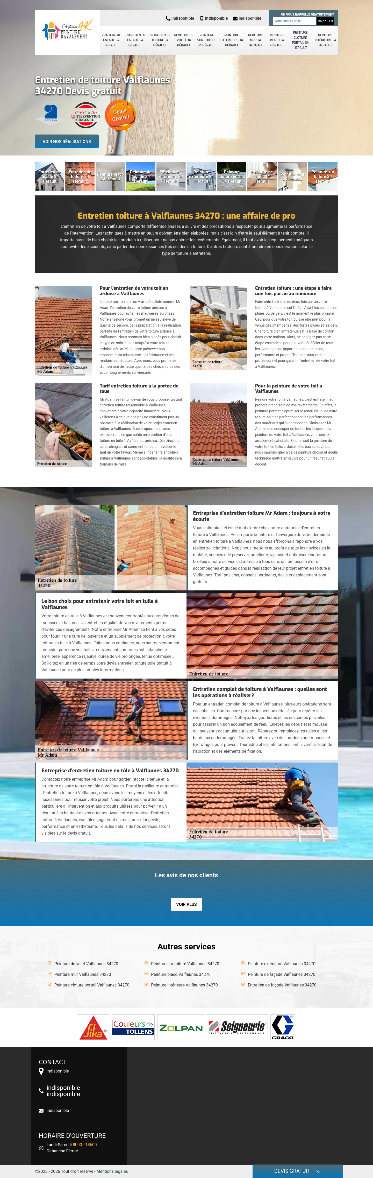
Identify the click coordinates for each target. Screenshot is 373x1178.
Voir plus (186, 904)
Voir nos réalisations (67, 141)
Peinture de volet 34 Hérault (183, 40)
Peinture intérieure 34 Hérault (325, 40)
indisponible (180, 18)
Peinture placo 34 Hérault (277, 40)
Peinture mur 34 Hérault (255, 40)
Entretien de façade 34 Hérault (135, 40)
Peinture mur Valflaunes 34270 (82, 974)
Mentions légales (112, 1171)
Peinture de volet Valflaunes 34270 (86, 963)
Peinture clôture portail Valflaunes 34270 (91, 985)
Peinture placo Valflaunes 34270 (181, 974)
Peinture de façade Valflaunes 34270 (281, 974)
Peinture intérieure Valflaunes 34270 (184, 985)
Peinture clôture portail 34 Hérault (300, 40)
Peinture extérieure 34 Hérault (231, 40)
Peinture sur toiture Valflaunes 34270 (185, 963)
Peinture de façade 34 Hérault (111, 40)
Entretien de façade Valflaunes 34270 (282, 985)
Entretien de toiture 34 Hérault (159, 40)
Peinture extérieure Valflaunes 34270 (281, 963)
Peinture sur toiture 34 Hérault (207, 40)
